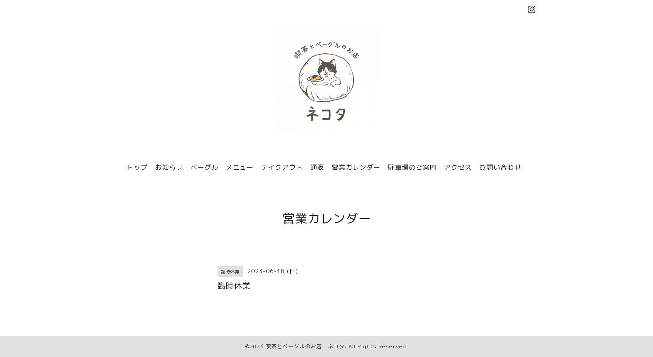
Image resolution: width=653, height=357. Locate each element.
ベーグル (204, 167)
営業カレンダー (356, 167)
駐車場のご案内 (412, 167)
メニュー (240, 167)
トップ (137, 167)
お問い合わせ (500, 167)
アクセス (458, 167)
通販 (317, 167)
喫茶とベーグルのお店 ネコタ (305, 346)
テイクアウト (282, 167)
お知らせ (169, 167)
